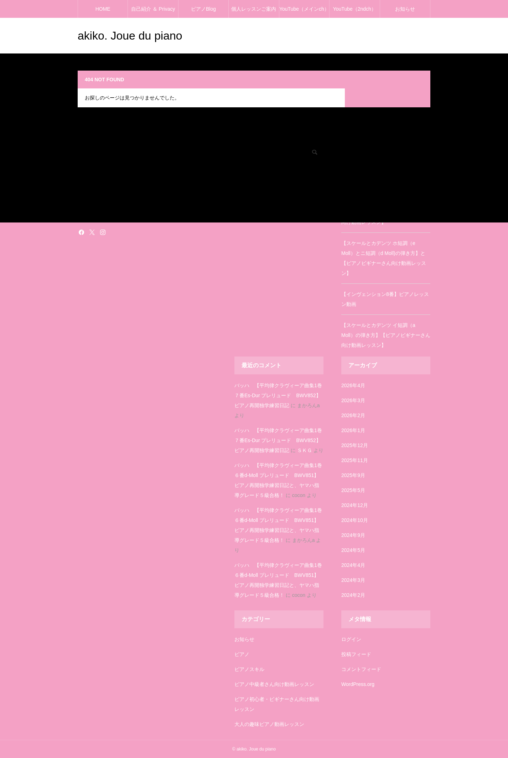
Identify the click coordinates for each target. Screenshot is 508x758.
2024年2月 (353, 595)
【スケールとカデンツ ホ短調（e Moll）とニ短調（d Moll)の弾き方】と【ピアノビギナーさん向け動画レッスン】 (383, 258)
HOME (102, 9)
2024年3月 (353, 580)
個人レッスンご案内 (253, 9)
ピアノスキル (249, 669)
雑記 (82, 215)
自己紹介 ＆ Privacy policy (153, 12)
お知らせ (405, 9)
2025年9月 (353, 475)
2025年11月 (354, 460)
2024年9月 (353, 535)
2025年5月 (353, 490)
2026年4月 (353, 385)
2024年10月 (354, 520)
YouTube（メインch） (304, 9)
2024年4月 (353, 565)
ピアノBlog (203, 9)
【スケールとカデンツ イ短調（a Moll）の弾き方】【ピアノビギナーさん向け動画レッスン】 (385, 335)
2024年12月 (354, 505)
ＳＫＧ (304, 450)
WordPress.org (357, 684)
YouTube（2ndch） (354, 9)
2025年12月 (354, 445)
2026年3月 (353, 400)
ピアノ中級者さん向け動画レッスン (274, 684)
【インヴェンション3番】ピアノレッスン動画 (385, 176)
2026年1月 (353, 430)
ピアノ (241, 654)
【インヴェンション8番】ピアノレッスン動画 (385, 299)
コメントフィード (361, 669)
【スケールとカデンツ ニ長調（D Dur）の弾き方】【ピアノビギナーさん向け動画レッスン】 (385, 212)
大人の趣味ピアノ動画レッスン (269, 724)
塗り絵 (84, 205)
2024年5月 (353, 550)
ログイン (351, 639)
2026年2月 (353, 415)
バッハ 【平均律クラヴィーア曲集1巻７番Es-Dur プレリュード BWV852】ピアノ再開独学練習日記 (278, 395)
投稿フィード (356, 654)
